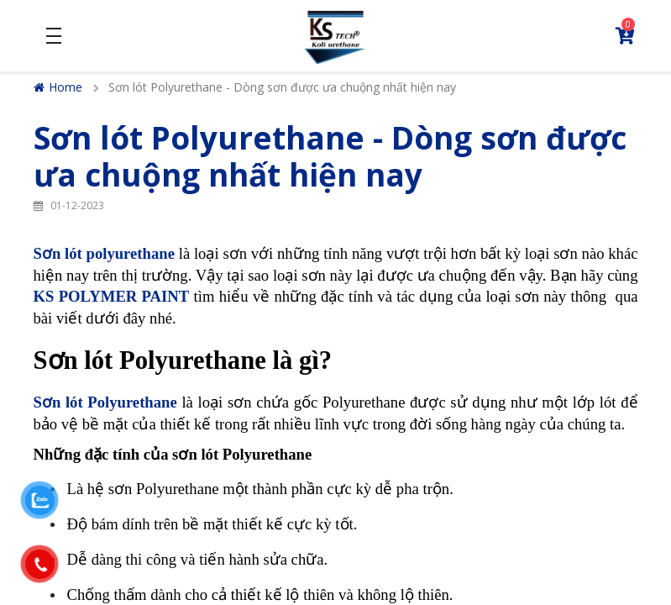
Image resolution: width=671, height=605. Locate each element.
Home (58, 87)
